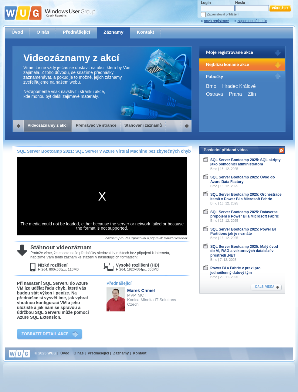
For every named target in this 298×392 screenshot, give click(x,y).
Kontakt (145, 32)
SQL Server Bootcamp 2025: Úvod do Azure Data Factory (242, 179)
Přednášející (76, 32)
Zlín (252, 94)
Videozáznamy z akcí (48, 125)
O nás (42, 32)
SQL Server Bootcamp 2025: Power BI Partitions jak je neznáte (243, 231)
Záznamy (113, 32)
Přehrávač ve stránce (96, 125)
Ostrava (214, 94)
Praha (235, 94)
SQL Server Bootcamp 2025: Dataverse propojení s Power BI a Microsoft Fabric (244, 214)
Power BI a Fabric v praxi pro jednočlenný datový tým (235, 270)
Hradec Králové (239, 86)
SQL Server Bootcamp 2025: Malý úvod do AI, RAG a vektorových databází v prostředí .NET (244, 250)
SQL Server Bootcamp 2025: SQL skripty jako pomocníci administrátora (245, 162)
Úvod (17, 32)
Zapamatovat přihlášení (223, 14)
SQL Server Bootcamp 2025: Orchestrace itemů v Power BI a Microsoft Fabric (246, 196)
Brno (211, 86)
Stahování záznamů (143, 125)
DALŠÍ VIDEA (264, 286)
